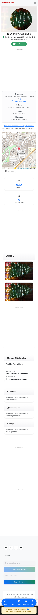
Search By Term (19, 582)
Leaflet (16, 168)
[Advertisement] (18, 69)
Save (33, 602)
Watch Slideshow (19, 44)
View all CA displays (19, 101)
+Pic (5, 602)
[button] (19, 148)
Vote (19, 602)
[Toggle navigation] (35, 3)
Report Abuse (9, 171)
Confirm (26, 602)
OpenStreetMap (25, 168)
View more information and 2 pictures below (19, 126)
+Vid (12, 602)
